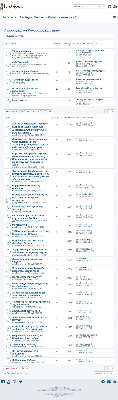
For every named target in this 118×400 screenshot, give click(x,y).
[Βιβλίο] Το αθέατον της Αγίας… (90, 62)
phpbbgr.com (68, 394)
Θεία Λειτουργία (20, 62)
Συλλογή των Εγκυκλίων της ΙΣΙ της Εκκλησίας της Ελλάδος (31, 232)
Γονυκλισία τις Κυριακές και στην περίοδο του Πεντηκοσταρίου (29, 327)
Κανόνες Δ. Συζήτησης (15, 36)
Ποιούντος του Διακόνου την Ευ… (91, 79)
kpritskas (20, 307)
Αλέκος (19, 340)
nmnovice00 (21, 245)
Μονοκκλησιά (19, 224)
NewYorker (20, 298)
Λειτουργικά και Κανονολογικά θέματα (32, 30)
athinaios (20, 322)
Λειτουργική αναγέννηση (25, 71)
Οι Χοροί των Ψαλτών (23, 360)
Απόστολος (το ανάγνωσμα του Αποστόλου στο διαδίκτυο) (28, 294)
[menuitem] (109, 7)
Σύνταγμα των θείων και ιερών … (90, 100)
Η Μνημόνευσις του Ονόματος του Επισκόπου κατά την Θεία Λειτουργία (30, 197)
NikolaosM (84, 53)
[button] (112, 111)
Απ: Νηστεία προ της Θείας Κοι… (91, 50)
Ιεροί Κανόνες (19, 100)
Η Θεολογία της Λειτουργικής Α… (90, 71)
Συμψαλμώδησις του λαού (26, 310)
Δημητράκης (85, 344)
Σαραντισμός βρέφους (24, 344)
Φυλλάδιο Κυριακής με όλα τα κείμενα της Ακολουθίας (28, 217)
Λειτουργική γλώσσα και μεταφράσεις (25, 89)
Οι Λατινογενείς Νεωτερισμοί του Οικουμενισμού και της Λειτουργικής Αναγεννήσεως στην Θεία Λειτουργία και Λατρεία (30, 143)
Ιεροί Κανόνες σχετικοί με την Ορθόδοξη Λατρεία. (27, 241)
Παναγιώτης (85, 64)
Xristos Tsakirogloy (88, 335)
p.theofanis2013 (22, 202)
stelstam (83, 317)
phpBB (53, 390)
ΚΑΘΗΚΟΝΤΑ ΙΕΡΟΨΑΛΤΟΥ (27, 277)
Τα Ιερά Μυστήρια (21, 50)
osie (18, 279)
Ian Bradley (65, 388)
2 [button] (108, 111)
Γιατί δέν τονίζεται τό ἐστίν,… (89, 88)
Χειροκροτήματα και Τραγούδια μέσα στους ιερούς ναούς (28, 269)
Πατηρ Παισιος (22, 212)
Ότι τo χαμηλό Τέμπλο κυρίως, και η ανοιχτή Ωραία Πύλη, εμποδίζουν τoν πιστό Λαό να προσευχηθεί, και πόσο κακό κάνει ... (30, 175)
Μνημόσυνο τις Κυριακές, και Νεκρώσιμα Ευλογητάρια (27, 336)
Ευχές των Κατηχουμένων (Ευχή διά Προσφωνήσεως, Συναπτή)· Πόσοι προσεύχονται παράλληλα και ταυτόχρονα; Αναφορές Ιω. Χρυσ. (29, 159)
